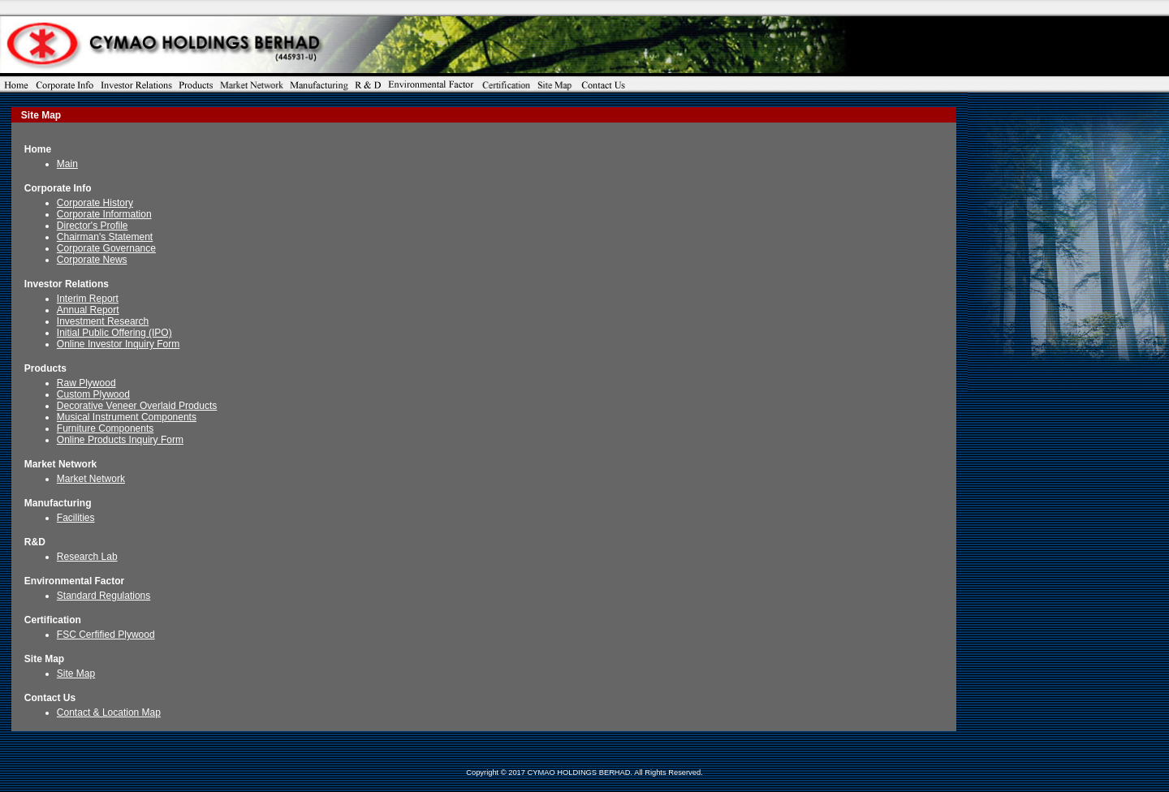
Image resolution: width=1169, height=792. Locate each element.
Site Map (76, 673)
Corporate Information (104, 214)
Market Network (91, 478)
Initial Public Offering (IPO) (114, 332)
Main (67, 164)
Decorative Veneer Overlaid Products (137, 405)
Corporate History (95, 203)
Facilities (76, 517)
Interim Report (88, 298)
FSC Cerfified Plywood (106, 634)
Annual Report (88, 310)
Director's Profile (92, 225)
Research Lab (87, 556)
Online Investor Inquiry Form (118, 344)
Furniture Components (105, 428)
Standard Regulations (103, 595)
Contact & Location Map (109, 712)
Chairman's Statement (105, 237)
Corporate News (92, 259)
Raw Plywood (86, 383)
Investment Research (103, 321)
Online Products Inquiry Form (120, 440)
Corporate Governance (106, 248)
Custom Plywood (93, 394)
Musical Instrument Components (126, 417)
